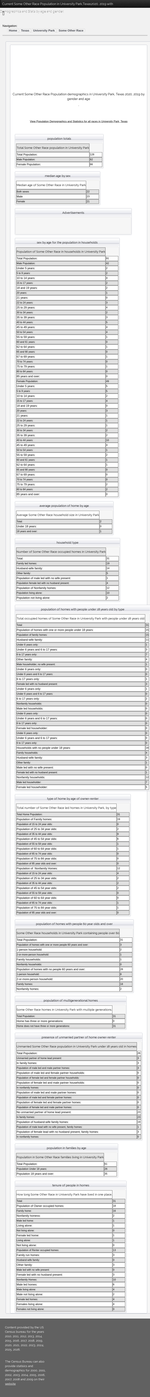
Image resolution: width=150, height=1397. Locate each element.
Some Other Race (71, 30)
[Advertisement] (78, 67)
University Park (44, 30)
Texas (25, 30)
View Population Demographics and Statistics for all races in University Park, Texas (79, 121)
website (10, 1383)
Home (13, 30)
